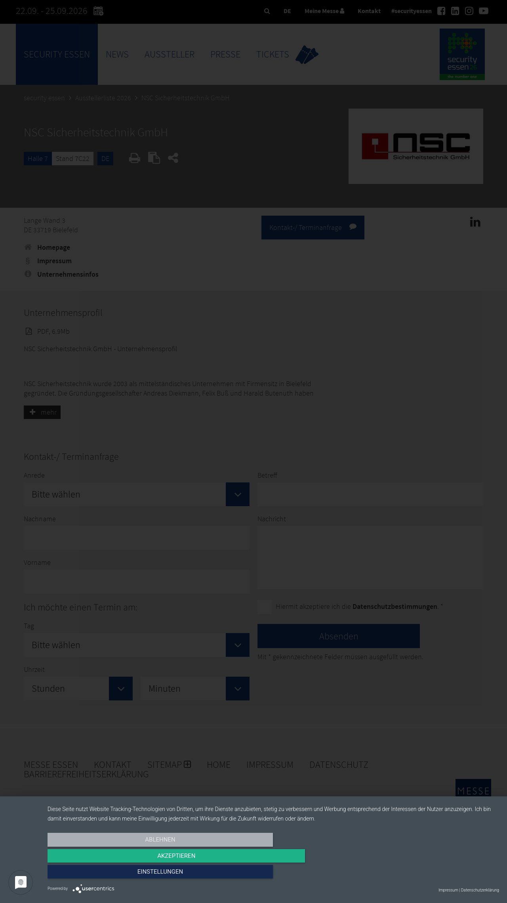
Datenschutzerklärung (480, 890)
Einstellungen (431, 874)
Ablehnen (115, 874)
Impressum (448, 890)
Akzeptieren (273, 874)
